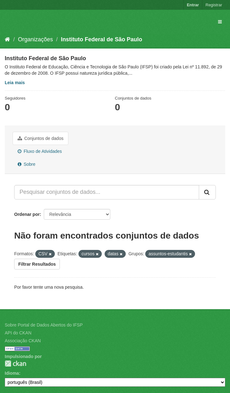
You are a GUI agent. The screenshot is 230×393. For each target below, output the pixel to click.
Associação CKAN (23, 340)
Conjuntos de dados (40, 138)
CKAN (15, 363)
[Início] (7, 39)
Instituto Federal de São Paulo (101, 39)
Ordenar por (27, 214)
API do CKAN (18, 332)
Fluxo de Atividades (40, 151)
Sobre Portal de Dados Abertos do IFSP (44, 324)
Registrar (213, 5)
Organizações (35, 39)
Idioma (12, 373)
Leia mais (15, 82)
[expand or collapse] (220, 21)
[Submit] (207, 192)
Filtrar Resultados (37, 264)
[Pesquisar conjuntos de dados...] (106, 192)
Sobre (26, 164)
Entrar (193, 5)
